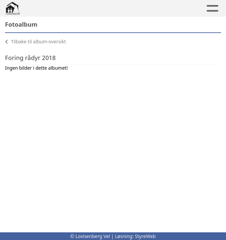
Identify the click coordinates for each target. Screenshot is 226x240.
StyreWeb (145, 236)
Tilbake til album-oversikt (35, 41)
